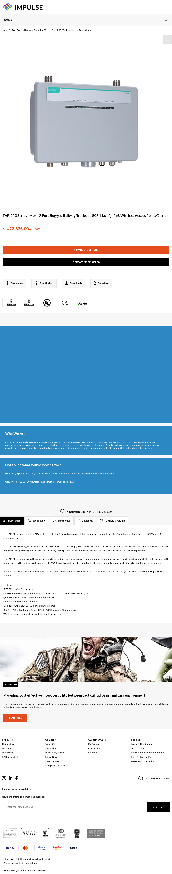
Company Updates (55, 765)
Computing (8, 744)
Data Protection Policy (142, 757)
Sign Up (158, 807)
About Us (50, 744)
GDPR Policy (137, 748)
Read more (15, 718)
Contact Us (94, 748)
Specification (44, 283)
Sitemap (92, 752)
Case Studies (52, 761)
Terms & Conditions (141, 744)
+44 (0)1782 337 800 (21, 481)
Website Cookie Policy (142, 761)
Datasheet (101, 283)
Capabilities (51, 748)
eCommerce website (13, 863)
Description (14, 283)
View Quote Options (86, 250)
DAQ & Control (10, 757)
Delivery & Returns (112, 520)
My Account (94, 744)
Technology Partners (56, 752)
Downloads (73, 283)
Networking (8, 752)
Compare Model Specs (86, 262)
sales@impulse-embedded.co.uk (56, 481)
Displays (6, 748)
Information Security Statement (147, 752)
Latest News (51, 757)
